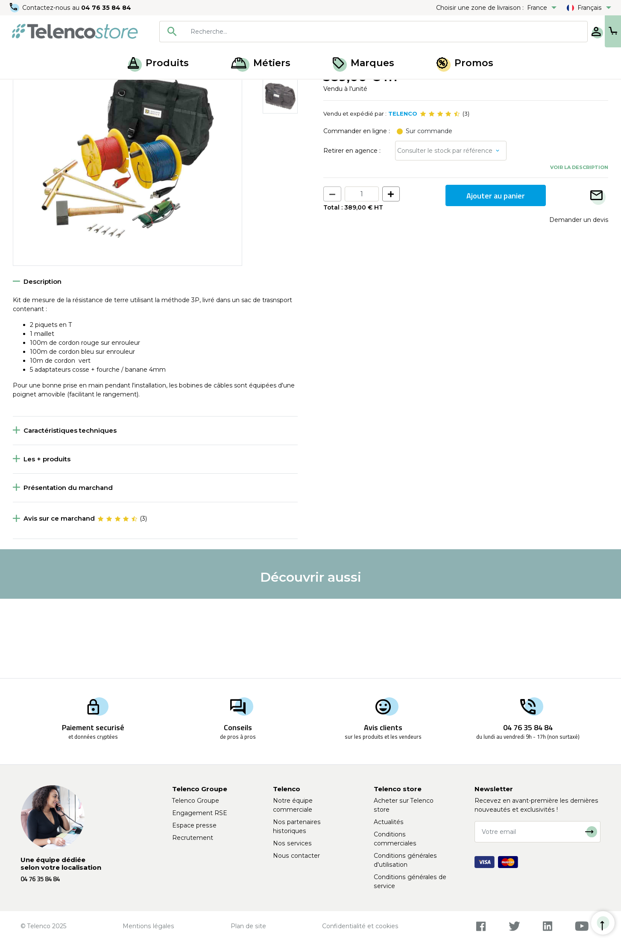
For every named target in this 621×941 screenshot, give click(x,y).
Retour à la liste (39, 107)
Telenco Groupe (195, 800)
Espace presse (194, 825)
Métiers (260, 63)
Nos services (292, 843)
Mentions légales (148, 926)
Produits (158, 63)
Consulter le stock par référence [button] (444, 229)
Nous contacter (296, 855)
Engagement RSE (199, 813)
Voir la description (579, 246)
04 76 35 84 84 (107, 8)
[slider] (440, 192)
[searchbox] (358, 31)
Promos (464, 63)
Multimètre (119, 88)
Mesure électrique (68, 88)
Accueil (23, 88)
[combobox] (345, 31)
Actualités (389, 822)
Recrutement (192, 838)
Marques (363, 63)
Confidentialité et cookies (360, 926)
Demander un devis (578, 299)
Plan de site (248, 926)
